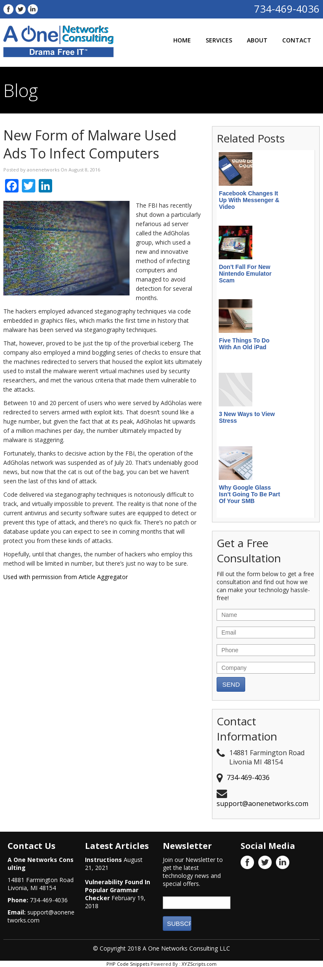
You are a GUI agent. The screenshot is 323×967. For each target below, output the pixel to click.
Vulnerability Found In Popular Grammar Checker (117, 890)
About (257, 40)
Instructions (103, 860)
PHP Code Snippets (127, 964)
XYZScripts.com (199, 964)
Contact (296, 40)
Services (219, 40)
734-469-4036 (287, 9)
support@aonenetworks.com (262, 803)
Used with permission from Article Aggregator (65, 577)
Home (182, 40)
